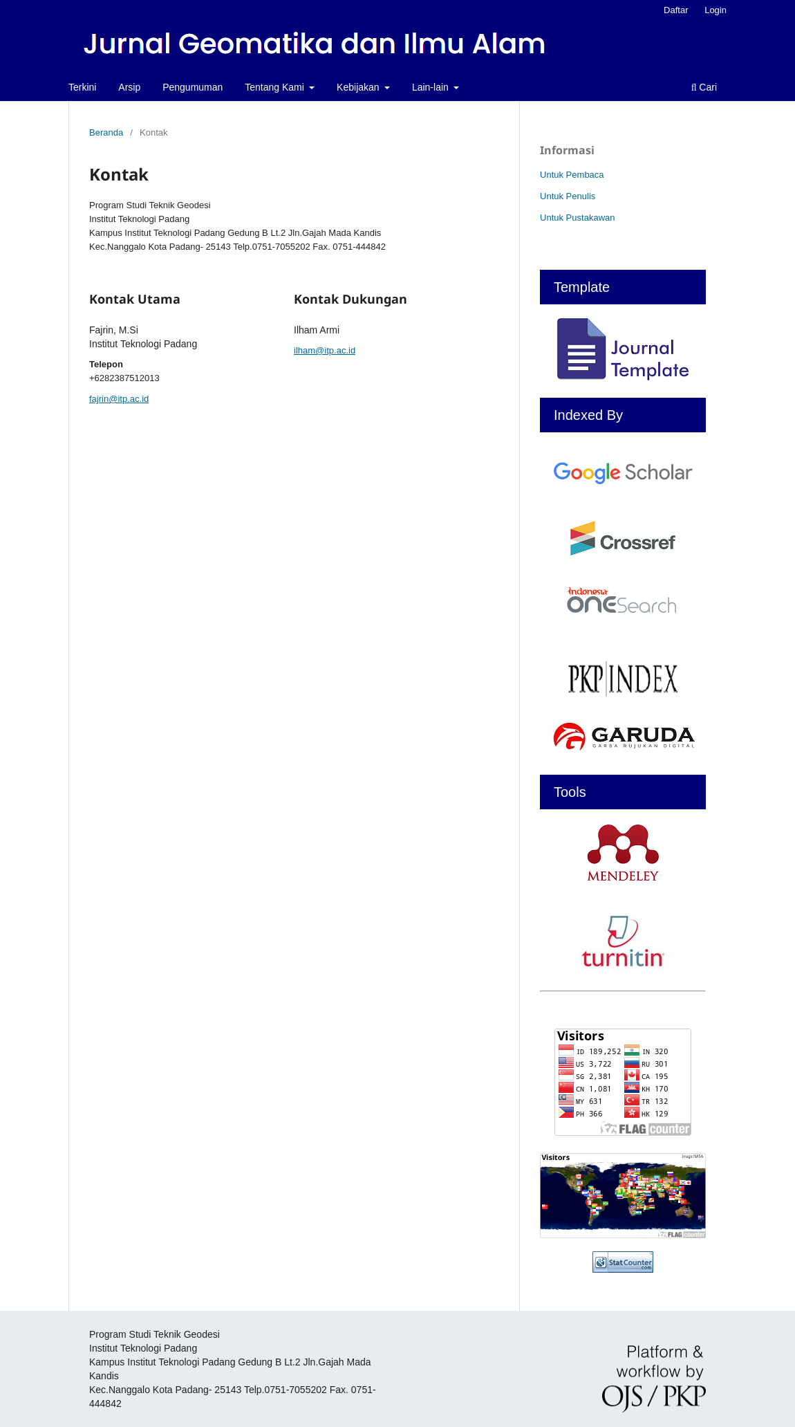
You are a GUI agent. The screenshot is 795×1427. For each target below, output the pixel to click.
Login (715, 10)
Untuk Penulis (567, 196)
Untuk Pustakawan (577, 217)
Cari (704, 87)
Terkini (82, 87)
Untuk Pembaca (572, 174)
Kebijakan (359, 87)
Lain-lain (431, 87)
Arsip (129, 87)
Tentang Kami (276, 87)
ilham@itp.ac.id (324, 350)
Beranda (106, 132)
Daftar (676, 10)
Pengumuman (192, 87)
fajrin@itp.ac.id (119, 399)
